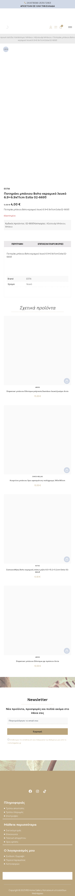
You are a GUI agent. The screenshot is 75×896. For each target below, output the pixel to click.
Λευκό (29, 284)
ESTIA (28, 278)
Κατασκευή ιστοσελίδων (54, 890)
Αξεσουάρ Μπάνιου (43, 37)
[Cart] (60, 27)
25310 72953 (45, 2)
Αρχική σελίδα (6, 37)
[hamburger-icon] (70, 27)
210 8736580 (32, 2)
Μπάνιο (29, 37)
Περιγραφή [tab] (17, 244)
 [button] (66, 381)
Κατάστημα (19, 37)
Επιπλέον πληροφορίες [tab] (50, 244)
